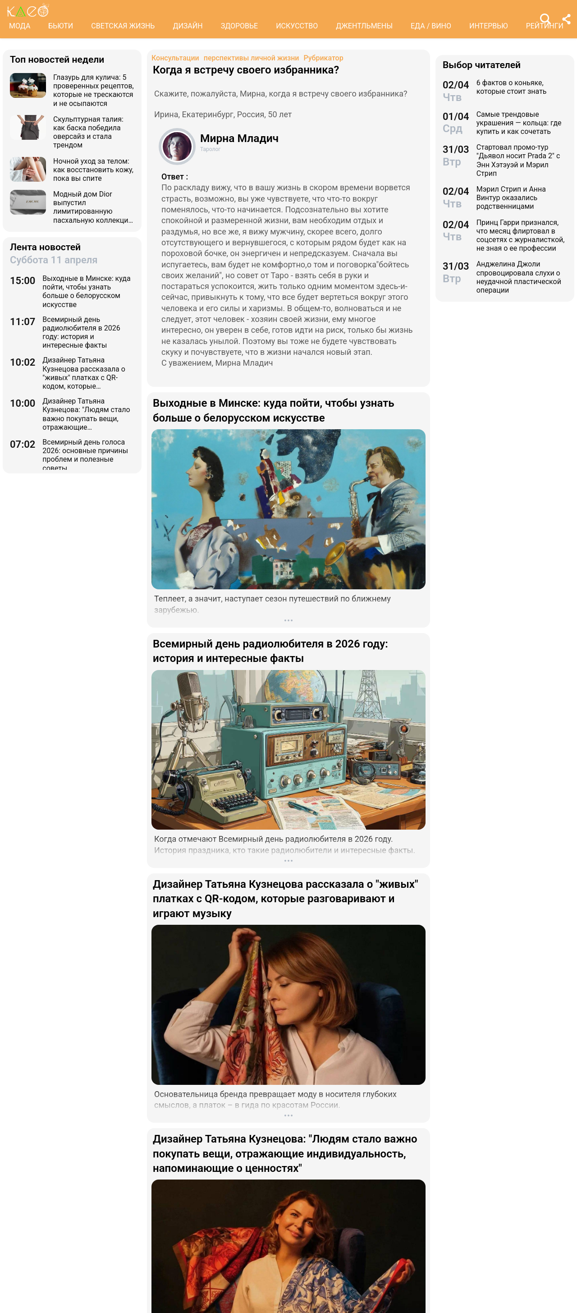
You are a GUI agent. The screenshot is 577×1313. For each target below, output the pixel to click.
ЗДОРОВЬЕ (239, 26)
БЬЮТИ (60, 26)
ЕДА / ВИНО (431, 26)
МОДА (19, 26)
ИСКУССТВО (297, 26)
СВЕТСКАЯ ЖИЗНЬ (123, 26)
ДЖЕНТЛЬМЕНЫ (364, 26)
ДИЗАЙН (187, 26)
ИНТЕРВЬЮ (488, 26)
